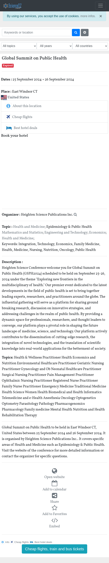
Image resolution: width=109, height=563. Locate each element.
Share (54, 501)
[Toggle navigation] (100, 5)
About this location (23, 106)
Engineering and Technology (66, 232)
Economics (97, 232)
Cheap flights (18, 117)
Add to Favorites (54, 514)
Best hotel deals (21, 128)
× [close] (100, 16)
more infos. (88, 16)
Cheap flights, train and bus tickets (54, 549)
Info (5, 542)
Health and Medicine (29, 227)
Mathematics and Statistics (22, 232)
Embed (54, 526)
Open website (54, 477)
